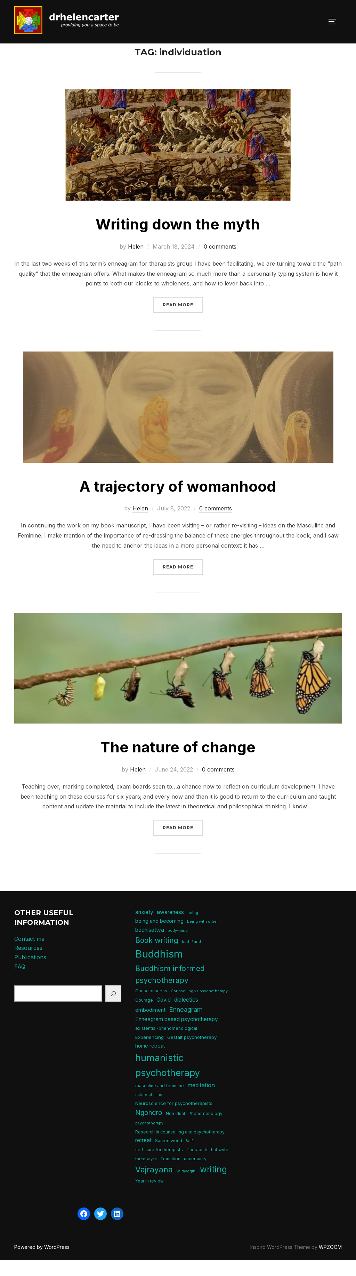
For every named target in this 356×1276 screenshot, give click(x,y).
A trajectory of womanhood (177, 501)
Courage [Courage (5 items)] (144, 1015)
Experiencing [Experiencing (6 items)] (149, 1053)
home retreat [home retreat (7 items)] (150, 1061)
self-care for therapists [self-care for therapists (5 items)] (159, 1165)
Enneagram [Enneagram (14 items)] (186, 1025)
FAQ (19, 981)
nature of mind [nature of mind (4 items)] (148, 1110)
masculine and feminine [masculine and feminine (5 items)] (159, 1101)
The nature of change (178, 763)
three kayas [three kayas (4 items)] (146, 1174)
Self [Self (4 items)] (189, 1156)
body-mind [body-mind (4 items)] (178, 946)
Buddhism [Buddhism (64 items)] (159, 969)
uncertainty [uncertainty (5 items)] (195, 1174)
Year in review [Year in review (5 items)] (149, 1196)
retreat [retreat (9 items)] (143, 1156)
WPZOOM (330, 1263)
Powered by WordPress (42, 1263)
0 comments (220, 262)
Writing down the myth (178, 240)
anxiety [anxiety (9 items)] (144, 927)
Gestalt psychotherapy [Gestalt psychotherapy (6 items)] (192, 1053)
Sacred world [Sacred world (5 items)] (168, 1156)
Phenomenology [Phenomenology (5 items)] (205, 1128)
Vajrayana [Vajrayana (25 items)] (154, 1185)
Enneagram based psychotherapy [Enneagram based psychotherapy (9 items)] (176, 1034)
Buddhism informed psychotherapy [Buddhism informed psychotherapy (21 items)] (170, 989)
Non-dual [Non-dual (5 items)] (175, 1128)
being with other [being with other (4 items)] (202, 937)
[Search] (113, 1009)
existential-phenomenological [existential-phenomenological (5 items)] (166, 1044)
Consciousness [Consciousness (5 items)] (151, 1006)
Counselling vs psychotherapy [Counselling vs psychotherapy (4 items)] (199, 1006)
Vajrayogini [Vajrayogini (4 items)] (186, 1187)
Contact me (29, 954)
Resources (28, 963)
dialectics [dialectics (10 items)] (186, 1015)
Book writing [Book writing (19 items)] (156, 956)
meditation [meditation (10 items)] (201, 1100)
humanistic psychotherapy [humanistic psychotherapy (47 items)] (167, 1081)
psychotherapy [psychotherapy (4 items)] (149, 1139)
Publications (30, 972)
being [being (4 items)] (192, 928)
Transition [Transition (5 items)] (170, 1174)
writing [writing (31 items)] (213, 1185)
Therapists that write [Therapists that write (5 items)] (207, 1165)
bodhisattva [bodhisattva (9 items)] (149, 945)
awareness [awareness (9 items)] (170, 927)
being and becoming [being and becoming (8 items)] (159, 937)
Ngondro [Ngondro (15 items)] (148, 1128)
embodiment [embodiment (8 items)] (150, 1025)
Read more (183, 319)
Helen (136, 262)
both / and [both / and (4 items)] (191, 957)
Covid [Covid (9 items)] (163, 1015)
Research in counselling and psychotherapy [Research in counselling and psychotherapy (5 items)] (180, 1147)
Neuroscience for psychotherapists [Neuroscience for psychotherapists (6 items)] (173, 1119)
